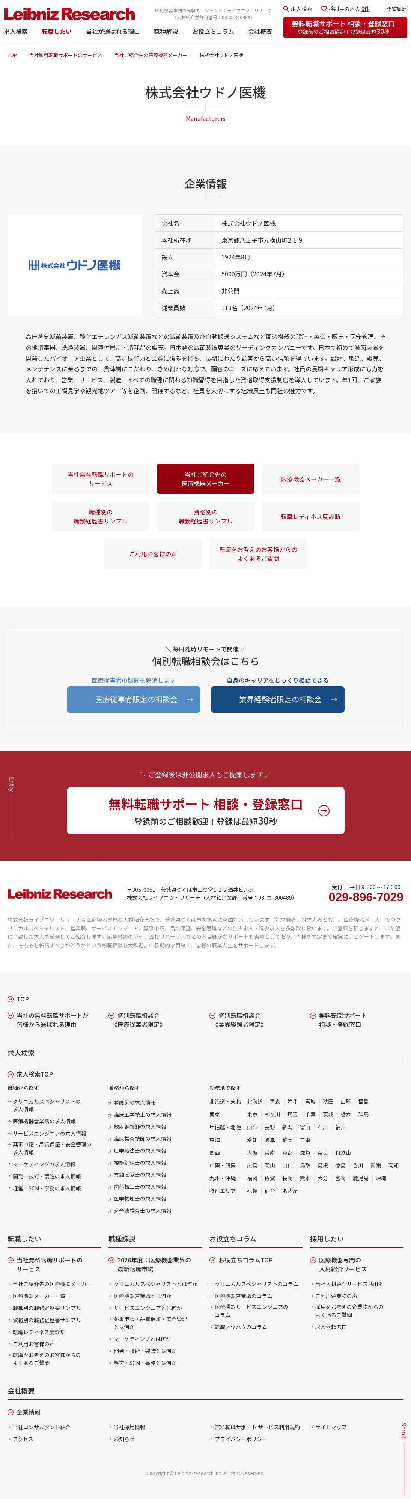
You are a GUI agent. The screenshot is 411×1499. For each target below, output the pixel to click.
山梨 (252, 1127)
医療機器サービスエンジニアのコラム (251, 1310)
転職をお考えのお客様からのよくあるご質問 (258, 554)
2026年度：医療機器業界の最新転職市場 (154, 1264)
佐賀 (270, 1178)
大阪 (252, 1152)
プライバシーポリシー (241, 1439)
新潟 (287, 1127)
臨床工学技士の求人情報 (143, 1114)
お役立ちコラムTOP (245, 1259)
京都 (287, 1152)
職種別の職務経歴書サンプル (101, 516)
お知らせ (124, 1439)
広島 (252, 1165)
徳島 (340, 1165)
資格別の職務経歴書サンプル (206, 516)
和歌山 (343, 1152)
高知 (393, 1165)
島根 (323, 1165)
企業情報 (29, 1411)
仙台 (270, 1190)
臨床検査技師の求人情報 (143, 1138)
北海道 (255, 1101)
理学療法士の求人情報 (140, 1150)
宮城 (310, 1101)
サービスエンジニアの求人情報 (49, 1133)
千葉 (310, 1114)
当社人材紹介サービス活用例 (349, 1284)
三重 (305, 1139)
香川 (358, 1165)
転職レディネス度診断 (310, 516)
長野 (270, 1127)
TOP (12, 55)
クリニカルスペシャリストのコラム (256, 1284)
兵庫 (270, 1152)
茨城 (328, 1114)
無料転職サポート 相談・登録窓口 (343, 27)
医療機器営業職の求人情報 (44, 1121)
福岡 (252, 1178)
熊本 (305, 1178)
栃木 (345, 1114)
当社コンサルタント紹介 (42, 1427)
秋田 (328, 1101)
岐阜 (270, 1139)
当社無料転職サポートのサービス (65, 55)
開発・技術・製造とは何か (145, 1350)
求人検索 (16, 31)
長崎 (287, 1178)
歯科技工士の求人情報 (140, 1186)
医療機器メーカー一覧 (311, 478)
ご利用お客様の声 (153, 553)
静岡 (287, 1139)
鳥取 (305, 1165)
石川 (323, 1127)
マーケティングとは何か (142, 1338)
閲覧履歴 (396, 8)
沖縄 (381, 1178)
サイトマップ (331, 1427)
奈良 (323, 1152)
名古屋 (290, 1190)
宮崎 (340, 1178)
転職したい (57, 31)
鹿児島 (361, 1178)
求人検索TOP (35, 1073)
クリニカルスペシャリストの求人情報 (47, 1105)
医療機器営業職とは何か (143, 1296)
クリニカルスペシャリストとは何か (155, 1284)
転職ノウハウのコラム (241, 1326)
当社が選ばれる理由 (113, 31)
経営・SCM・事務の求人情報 (47, 1188)
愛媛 (375, 1165)
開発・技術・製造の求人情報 (47, 1176)
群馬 (363, 1114)
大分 (323, 1178)
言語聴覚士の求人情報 (140, 1174)
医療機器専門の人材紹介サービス (343, 1264)
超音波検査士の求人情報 (143, 1210)
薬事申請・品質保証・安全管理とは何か (150, 1322)
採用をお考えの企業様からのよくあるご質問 (349, 1310)
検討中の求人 (349, 8)
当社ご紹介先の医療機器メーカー (150, 55)
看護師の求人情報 (135, 1102)
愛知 (252, 1139)
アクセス (23, 1439)
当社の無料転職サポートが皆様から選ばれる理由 (53, 1020)
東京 (252, 1114)
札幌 (252, 1190)
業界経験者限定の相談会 (280, 699)
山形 (345, 1101)
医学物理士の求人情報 (140, 1198)
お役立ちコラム (213, 31)
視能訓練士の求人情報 (140, 1162)
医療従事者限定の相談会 (136, 699)
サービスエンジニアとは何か (148, 1308)
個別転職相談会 (138, 1020)
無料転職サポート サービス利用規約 (257, 1427)
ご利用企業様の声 (336, 1296)
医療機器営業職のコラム (243, 1296)
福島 (363, 1101)
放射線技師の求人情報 (140, 1126)
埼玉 (293, 1114)
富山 (305, 1127)
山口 (287, 1165)
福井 (340, 1127)
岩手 (293, 1101)
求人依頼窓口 (331, 1326)
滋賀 (305, 1152)
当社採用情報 (129, 1427)
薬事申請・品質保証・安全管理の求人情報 (52, 1148)
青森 (275, 1101)
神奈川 (272, 1114)
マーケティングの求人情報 (44, 1164)
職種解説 (166, 31)
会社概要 (260, 31)
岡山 (270, 1165)
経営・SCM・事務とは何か (145, 1362)
